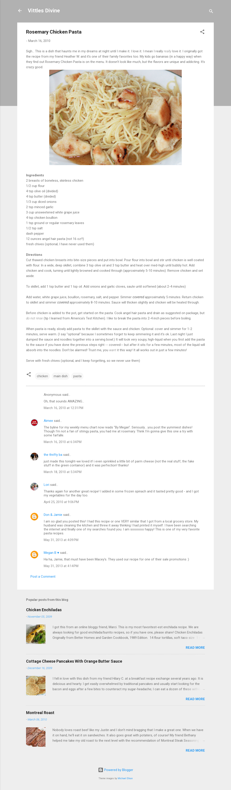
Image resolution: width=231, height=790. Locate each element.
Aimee (48, 421)
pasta (77, 376)
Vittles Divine (44, 11)
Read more (195, 648)
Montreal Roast (40, 712)
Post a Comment (42, 577)
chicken (42, 376)
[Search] (211, 12)
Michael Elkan (125, 778)
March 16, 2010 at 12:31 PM (63, 408)
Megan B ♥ (51, 553)
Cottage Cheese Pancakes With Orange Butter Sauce (74, 661)
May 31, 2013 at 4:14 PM (61, 566)
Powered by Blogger (115, 770)
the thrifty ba (53, 455)
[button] (202, 32)
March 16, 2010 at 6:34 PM (62, 442)
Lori (46, 485)
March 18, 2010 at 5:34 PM (62, 472)
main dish (61, 376)
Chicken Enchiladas (44, 609)
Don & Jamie (53, 515)
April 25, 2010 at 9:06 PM (61, 502)
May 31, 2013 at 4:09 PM (61, 540)
